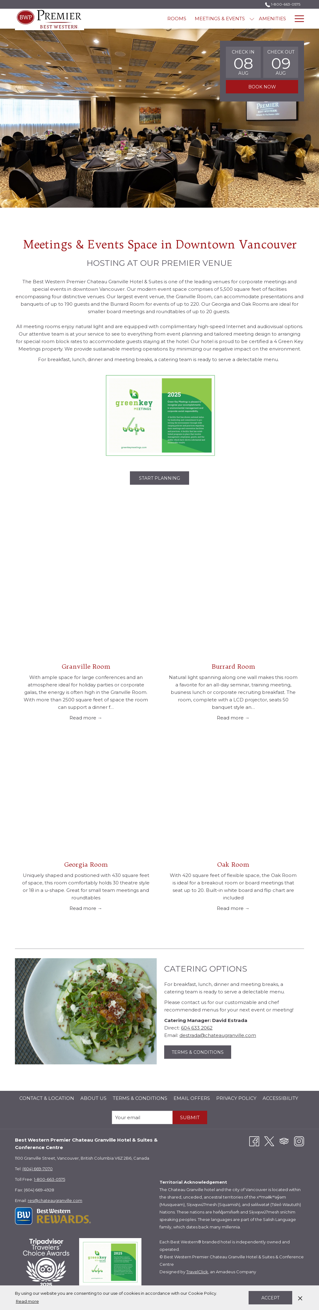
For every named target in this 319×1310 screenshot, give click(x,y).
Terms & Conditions (201, 1054)
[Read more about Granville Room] (86, 603)
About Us (93, 1098)
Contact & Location (46, 1098)
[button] (243, 62)
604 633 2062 (196, 1028)
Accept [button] (270, 1298)
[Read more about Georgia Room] (86, 801)
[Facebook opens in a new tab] (254, 1141)
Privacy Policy (236, 1098)
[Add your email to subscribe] (142, 1117)
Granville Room (86, 666)
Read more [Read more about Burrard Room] (231, 718)
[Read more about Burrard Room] (233, 603)
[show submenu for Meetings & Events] (193, 19)
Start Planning (164, 478)
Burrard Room (233, 666)
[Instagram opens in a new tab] (299, 1141)
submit (190, 1117)
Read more (27, 1301)
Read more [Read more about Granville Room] (83, 718)
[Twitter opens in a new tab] (269, 1141)
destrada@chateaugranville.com (217, 1035)
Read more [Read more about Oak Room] (231, 908)
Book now (262, 87)
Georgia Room (86, 864)
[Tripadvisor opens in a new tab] (284, 1141)
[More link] (297, 19)
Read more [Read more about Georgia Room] (83, 908)
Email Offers (192, 1098)
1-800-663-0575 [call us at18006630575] (282, 4)
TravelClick (197, 1271)
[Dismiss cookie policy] (300, 1298)
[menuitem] (118, 19)
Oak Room (233, 864)
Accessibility (280, 1098)
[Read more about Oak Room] (233, 801)
